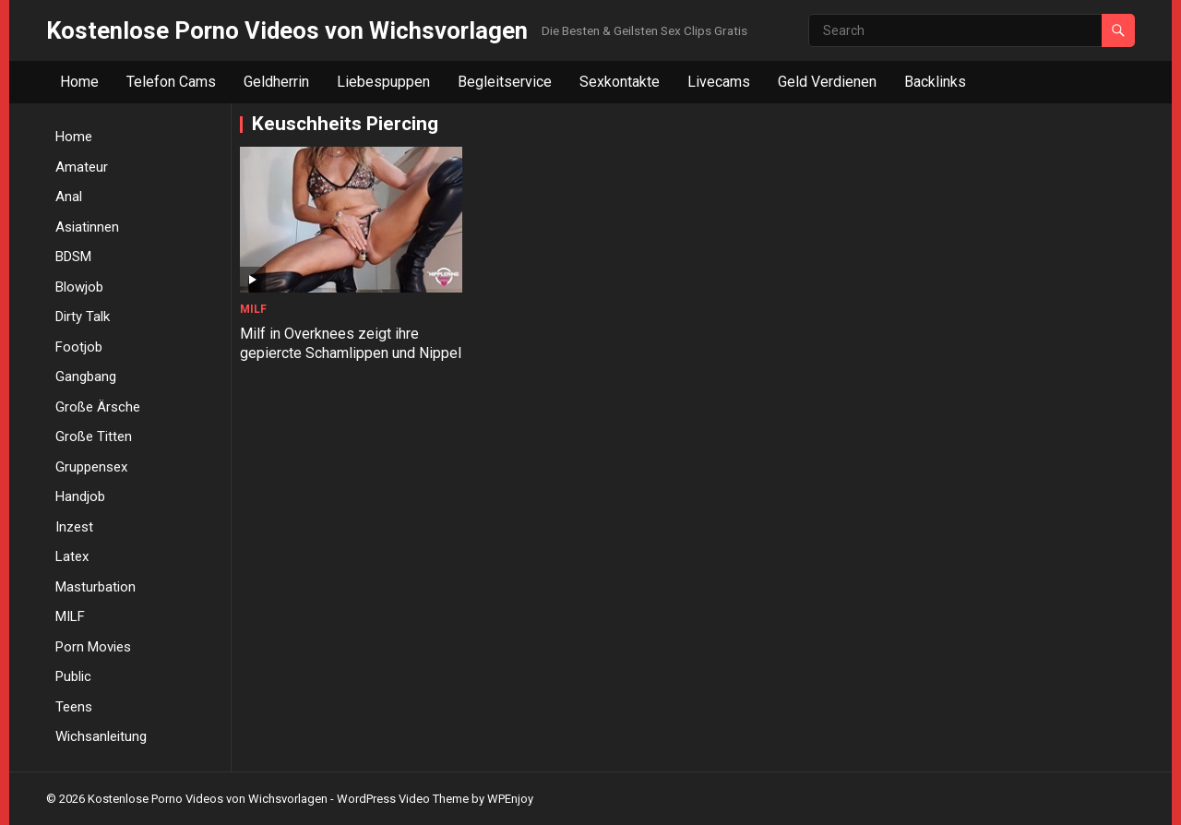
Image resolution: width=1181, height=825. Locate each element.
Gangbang (85, 376)
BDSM (73, 256)
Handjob (80, 496)
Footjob (78, 347)
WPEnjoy (510, 799)
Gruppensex (91, 467)
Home (79, 81)
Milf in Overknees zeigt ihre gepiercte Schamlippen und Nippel (329, 349)
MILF (70, 616)
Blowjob (79, 287)
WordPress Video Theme (403, 799)
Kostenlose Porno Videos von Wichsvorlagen (287, 30)
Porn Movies (93, 647)
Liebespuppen (383, 81)
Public (73, 676)
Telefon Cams (171, 81)
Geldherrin (276, 81)
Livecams (718, 81)
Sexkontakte (619, 81)
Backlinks (935, 81)
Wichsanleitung (101, 736)
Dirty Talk (82, 316)
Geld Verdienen (827, 81)
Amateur (81, 167)
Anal (68, 196)
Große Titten (93, 436)
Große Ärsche (97, 407)
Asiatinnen (87, 227)
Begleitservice (505, 81)
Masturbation (95, 587)
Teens (73, 707)
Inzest (74, 527)
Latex (72, 556)
